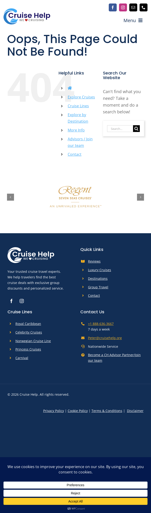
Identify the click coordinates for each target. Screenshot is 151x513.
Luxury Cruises (99, 270)
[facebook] (113, 7)
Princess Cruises (28, 349)
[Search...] (120, 128)
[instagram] (123, 7)
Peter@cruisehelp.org (105, 338)
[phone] (143, 7)
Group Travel (98, 287)
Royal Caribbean (28, 323)
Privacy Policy (53, 410)
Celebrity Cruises (28, 332)
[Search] (136, 128)
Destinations (98, 278)
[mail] (133, 7)
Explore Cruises (81, 97)
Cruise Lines (78, 105)
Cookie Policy (78, 410)
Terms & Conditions (106, 410)
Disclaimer (135, 410)
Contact (74, 154)
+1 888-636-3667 (101, 323)
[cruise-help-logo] (27, 10)
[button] (10, 197)
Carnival (21, 358)
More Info (76, 130)
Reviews (94, 261)
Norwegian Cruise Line (33, 341)
